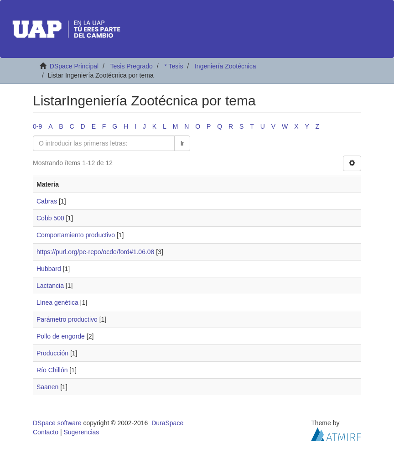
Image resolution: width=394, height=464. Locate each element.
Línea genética (57, 302)
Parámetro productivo (67, 319)
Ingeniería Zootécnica (225, 66)
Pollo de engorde (60, 336)
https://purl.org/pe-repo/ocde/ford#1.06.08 (95, 251)
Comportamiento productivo (75, 235)
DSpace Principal (74, 66)
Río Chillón (51, 370)
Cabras (46, 201)
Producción (52, 353)
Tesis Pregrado (131, 66)
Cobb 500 (50, 218)
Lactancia (50, 285)
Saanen (47, 387)
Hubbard (48, 268)
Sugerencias (81, 432)
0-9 (37, 126)
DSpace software (57, 423)
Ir (182, 143)
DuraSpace (167, 423)
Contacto (45, 432)
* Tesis (173, 66)
